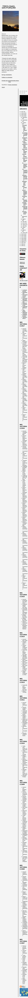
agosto (24, 219)
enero (23, 232)
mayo (23, 224)
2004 (22, 245)
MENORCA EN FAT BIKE (24, 183)
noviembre (24, 120)
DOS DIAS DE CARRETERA (24, 151)
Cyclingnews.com (24, 290)
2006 (22, 244)
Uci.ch (23, 297)
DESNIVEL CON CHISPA (24, 139)
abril (23, 226)
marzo (23, 227)
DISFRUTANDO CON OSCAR (24, 146)
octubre (24, 122)
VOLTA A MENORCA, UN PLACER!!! (24, 177)
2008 (22, 241)
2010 (22, 238)
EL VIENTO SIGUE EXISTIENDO (24, 165)
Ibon (22, 278)
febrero (24, 230)
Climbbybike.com (24, 315)
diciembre (24, 117)
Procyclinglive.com (24, 295)
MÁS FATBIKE (24, 187)
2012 (22, 235)
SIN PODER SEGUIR (24, 200)
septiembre (24, 216)
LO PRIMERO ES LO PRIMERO (24, 171)
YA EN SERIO (24, 142)
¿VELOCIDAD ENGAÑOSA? (24, 159)
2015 (22, 114)
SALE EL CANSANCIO (24, 212)
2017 (22, 111)
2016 (22, 113)
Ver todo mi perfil (23, 280)
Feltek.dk (24, 303)
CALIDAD (24, 125)
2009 (22, 239)
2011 (22, 237)
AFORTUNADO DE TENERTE (24, 208)
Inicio (9, 81)
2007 (22, 242)
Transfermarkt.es (24, 317)
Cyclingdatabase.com (24, 307)
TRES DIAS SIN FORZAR (9, 7)
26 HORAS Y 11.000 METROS (24, 134)
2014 (22, 116)
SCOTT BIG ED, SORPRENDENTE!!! (24, 192)
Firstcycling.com (24, 305)
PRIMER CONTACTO (24, 204)
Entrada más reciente (6, 80)
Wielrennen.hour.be (24, 313)
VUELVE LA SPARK (24, 155)
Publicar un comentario (7, 77)
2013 (22, 234)
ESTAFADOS (24, 197)
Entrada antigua (15, 80)
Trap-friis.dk (23, 310)
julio (23, 221)
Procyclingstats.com (24, 299)
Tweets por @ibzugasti (22, 263)
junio (23, 223)
